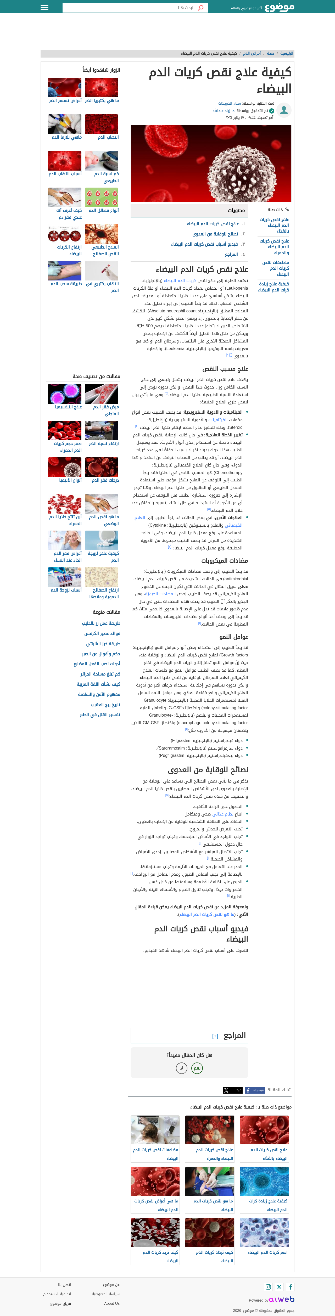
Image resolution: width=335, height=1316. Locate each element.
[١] (231, 355)
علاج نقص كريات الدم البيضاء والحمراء (274, 247)
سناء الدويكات (229, 103)
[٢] (228, 355)
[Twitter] (279, 1287)
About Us (112, 1303)
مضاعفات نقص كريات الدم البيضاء (275, 268)
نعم (197, 1068)
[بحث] (200, 8)
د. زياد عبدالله (223, 110)
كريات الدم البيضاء (180, 281)
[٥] (209, 509)
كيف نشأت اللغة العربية (98, 684)
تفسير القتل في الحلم (100, 715)
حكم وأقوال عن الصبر (101, 654)
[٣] (166, 393)
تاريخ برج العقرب (105, 705)
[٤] (136, 426)
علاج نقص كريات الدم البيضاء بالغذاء (274, 225)
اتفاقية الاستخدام (57, 1294)
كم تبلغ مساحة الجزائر (100, 674)
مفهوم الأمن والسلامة (99, 695)
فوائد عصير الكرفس (102, 634)
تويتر (238, 1090)
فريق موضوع (60, 1303)
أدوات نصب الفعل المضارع (97, 664)
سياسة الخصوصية (106, 1294)
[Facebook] (290, 1287)
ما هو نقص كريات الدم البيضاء (207, 914)
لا (181, 1068)
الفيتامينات (218, 420)
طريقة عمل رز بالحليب (101, 623)
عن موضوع (111, 1284)
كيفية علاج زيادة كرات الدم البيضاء (273, 287)
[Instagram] (268, 1287)
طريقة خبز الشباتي (103, 644)
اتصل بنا (64, 1284)
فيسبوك (258, 1090)
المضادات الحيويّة (160, 594)
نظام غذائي (222, 814)
